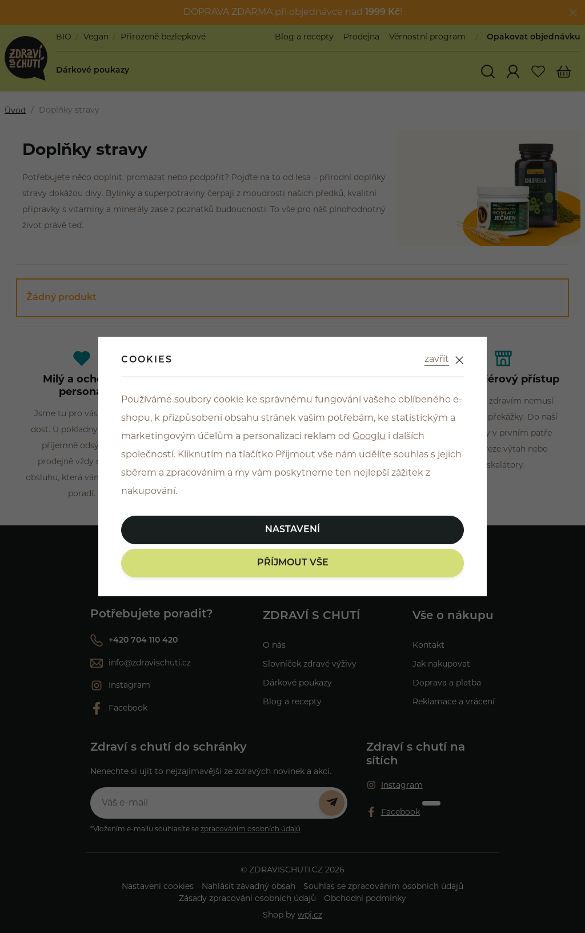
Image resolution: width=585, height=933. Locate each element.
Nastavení (292, 530)
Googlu (369, 436)
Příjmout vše (292, 563)
